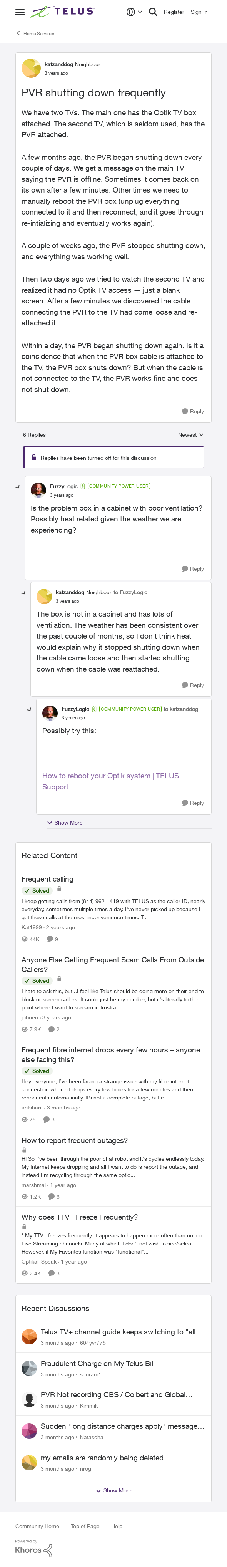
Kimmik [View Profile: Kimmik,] (89, 1405)
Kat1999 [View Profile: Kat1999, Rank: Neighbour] (32, 927)
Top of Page (85, 1526)
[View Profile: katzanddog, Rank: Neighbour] (31, 68)
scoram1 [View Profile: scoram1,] (91, 1374)
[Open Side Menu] (20, 12)
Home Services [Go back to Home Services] (34, 33)
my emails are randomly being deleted (102, 1457)
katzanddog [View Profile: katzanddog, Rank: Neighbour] (59, 64)
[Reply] (192, 411)
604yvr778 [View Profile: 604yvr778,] (93, 1342)
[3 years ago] (55, 1017)
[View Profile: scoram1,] (29, 1368)
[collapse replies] (18, 487)
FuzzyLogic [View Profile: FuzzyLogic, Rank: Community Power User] (64, 486)
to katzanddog (181, 709)
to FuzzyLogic (130, 592)
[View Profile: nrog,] (29, 1462)
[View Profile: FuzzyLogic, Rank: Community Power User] (38, 490)
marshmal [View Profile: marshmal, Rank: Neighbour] (34, 1184)
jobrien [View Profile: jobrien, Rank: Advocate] (30, 1017)
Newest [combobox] (191, 435)
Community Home (37, 1526)
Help (116, 1526)
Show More (65, 822)
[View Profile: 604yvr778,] (29, 1336)
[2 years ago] (59, 927)
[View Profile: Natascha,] (29, 1431)
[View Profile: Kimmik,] (29, 1399)
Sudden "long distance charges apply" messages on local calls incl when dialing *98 (121, 1426)
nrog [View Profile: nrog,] (85, 1468)
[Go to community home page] (63, 12)
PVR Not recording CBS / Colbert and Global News (113, 1394)
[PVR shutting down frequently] (61, 495)
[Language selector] (134, 12)
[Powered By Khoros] (113, 1548)
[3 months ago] (62, 1108)
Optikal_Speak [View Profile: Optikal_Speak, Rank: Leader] (39, 1261)
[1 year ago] (61, 1184)
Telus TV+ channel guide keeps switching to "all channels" (118, 1332)
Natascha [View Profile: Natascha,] (91, 1437)
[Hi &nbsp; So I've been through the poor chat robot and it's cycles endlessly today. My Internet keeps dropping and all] (113, 1166)
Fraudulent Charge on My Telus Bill (98, 1363)
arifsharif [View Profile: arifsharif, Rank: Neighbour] (32, 1107)
